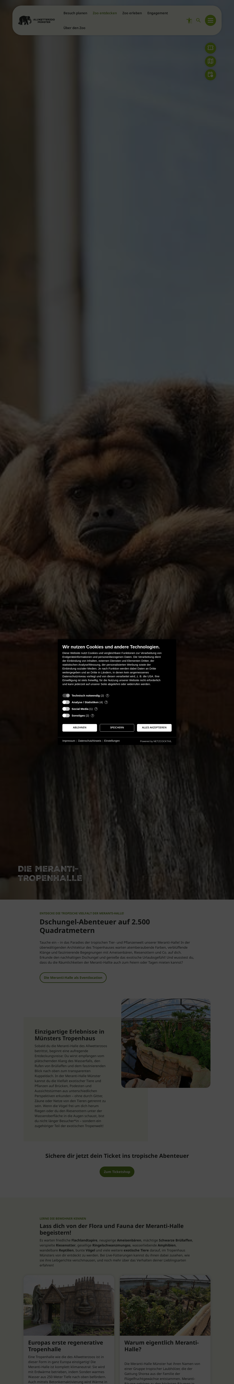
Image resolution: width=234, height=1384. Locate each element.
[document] (117, 668)
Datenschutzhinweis (89, 740)
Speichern (117, 727)
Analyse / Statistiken (85, 702)
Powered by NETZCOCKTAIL (156, 741)
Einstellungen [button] (112, 740)
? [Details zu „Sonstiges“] (92, 715)
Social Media (80, 708)
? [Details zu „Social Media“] (96, 708)
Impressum (68, 740)
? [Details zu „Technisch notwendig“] (107, 695)
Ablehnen (79, 727)
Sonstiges (78, 715)
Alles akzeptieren (154, 727)
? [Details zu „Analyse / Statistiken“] (106, 702)
